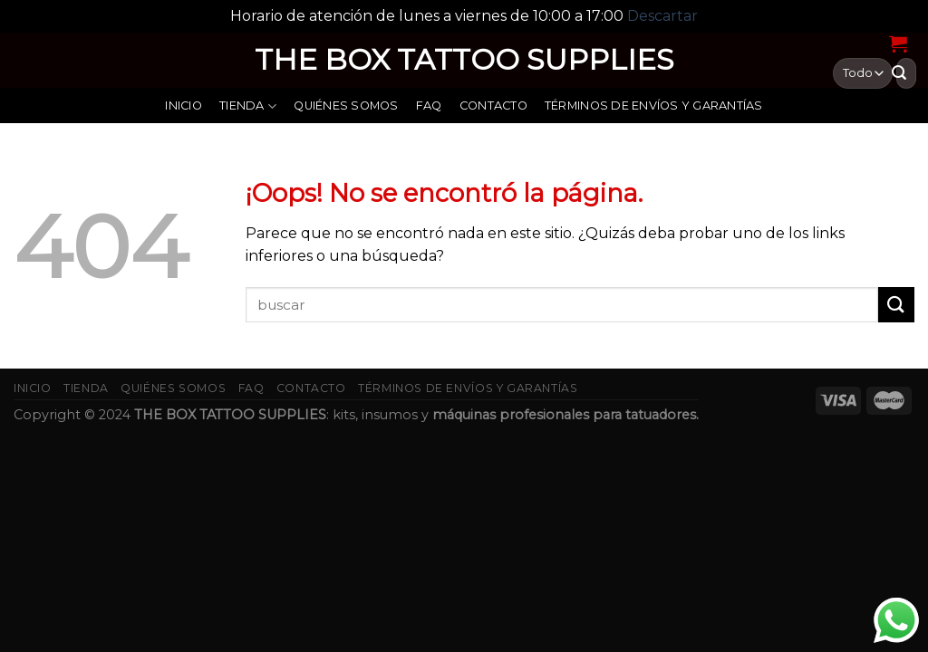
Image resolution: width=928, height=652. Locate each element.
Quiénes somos (346, 105)
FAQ (429, 105)
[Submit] (896, 304)
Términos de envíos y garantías (654, 105)
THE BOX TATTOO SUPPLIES (464, 59)
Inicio (183, 105)
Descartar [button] (662, 15)
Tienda (247, 106)
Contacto (493, 105)
